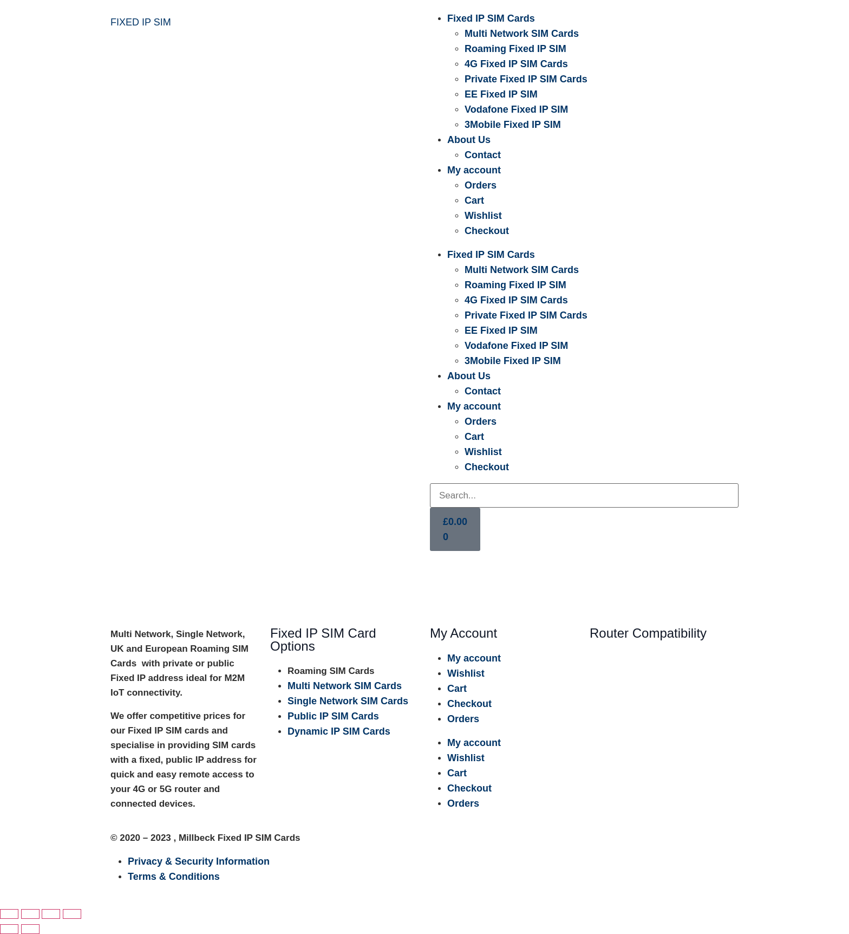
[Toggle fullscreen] (30, 914)
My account (474, 170)
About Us (469, 139)
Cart (474, 200)
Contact (483, 155)
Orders (481, 185)
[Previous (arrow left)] (9, 929)
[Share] (51, 914)
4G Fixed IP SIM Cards (516, 64)
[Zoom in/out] (9, 914)
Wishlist (483, 215)
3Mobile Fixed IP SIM (513, 124)
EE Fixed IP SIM (501, 94)
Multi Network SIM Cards (522, 33)
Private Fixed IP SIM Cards (526, 79)
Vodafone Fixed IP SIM (516, 109)
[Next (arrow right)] (30, 929)
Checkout (487, 230)
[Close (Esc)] (72, 914)
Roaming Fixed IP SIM (515, 48)
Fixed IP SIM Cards (491, 18)
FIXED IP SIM (140, 22)
